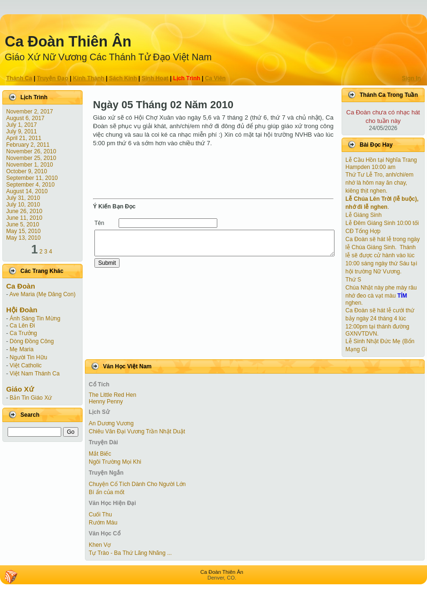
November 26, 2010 (31, 151)
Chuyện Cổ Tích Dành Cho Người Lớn (137, 484)
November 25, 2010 (31, 158)
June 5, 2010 (22, 224)
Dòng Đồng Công (31, 341)
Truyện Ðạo (52, 78)
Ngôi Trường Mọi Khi (115, 462)
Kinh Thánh (88, 78)
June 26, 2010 (24, 211)
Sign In (411, 78)
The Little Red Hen (112, 395)
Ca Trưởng (23, 333)
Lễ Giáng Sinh (363, 215)
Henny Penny (106, 401)
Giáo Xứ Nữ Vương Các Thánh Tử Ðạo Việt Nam (108, 57)
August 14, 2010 (26, 191)
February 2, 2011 (27, 144)
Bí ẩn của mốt (106, 492)
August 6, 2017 (25, 118)
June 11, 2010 (24, 218)
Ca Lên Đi (22, 325)
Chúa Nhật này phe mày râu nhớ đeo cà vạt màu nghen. (381, 295)
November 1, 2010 (29, 164)
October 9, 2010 (26, 171)
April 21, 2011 (23, 138)
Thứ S (353, 279)
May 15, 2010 (23, 231)
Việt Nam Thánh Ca (34, 373)
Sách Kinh (123, 78)
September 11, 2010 (32, 178)
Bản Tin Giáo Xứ (30, 397)
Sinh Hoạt (155, 78)
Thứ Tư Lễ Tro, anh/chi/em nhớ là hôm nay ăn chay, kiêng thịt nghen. (379, 182)
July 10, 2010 (23, 204)
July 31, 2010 (23, 198)
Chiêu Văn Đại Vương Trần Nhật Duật (137, 431)
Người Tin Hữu (28, 357)
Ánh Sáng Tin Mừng (34, 318)
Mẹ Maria (21, 349)
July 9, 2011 (21, 131)
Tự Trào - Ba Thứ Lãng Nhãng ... (130, 553)
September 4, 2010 (30, 184)
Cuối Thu (100, 514)
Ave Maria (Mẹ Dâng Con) (42, 294)
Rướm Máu (103, 522)
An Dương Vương (111, 423)
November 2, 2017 (29, 111)
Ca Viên (215, 78)
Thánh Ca (19, 78)
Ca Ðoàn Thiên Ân (68, 41)
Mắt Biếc (100, 453)
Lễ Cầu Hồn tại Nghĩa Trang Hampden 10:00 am (381, 163)
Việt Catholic (25, 365)
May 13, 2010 (23, 237)
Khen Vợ (100, 545)
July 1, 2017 (21, 125)
